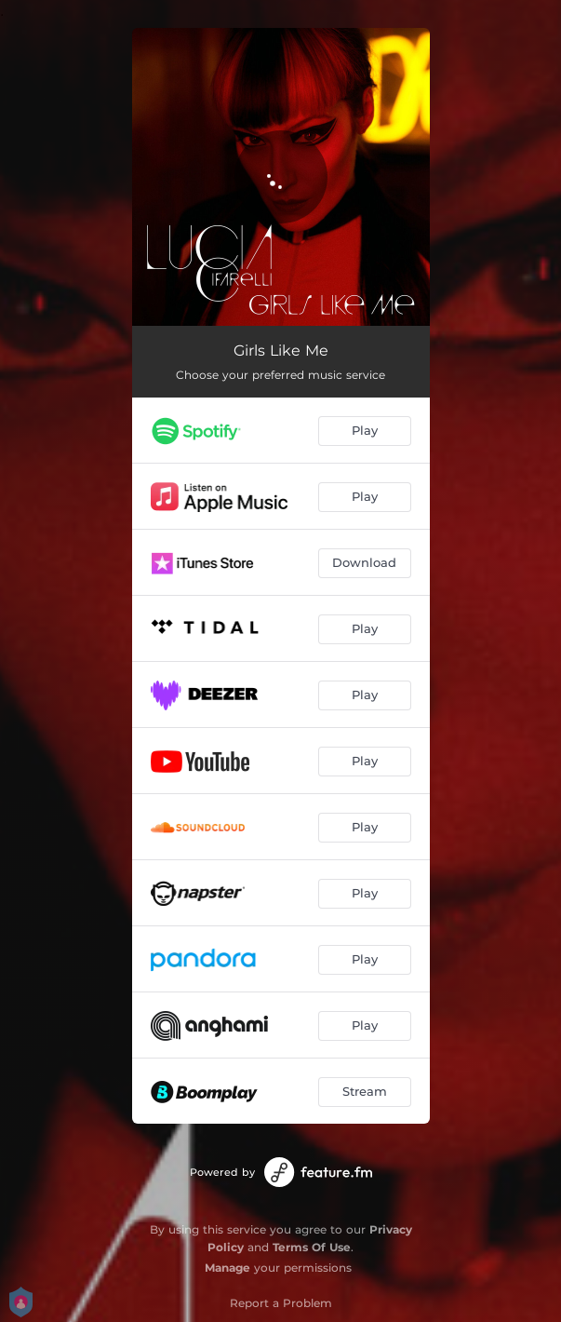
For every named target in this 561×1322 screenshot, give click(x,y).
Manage (227, 1268)
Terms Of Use (312, 1247)
